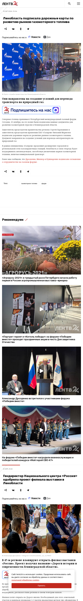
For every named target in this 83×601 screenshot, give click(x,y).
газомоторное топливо (29, 183)
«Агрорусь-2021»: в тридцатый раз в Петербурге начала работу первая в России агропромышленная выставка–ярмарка (39, 279)
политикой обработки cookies (25, 580)
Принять (41, 585)
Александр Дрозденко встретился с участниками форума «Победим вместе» (36, 400)
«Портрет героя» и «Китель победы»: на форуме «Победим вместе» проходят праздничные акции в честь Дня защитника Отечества (38, 339)
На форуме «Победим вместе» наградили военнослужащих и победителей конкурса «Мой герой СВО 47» (38, 459)
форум (44, 183)
